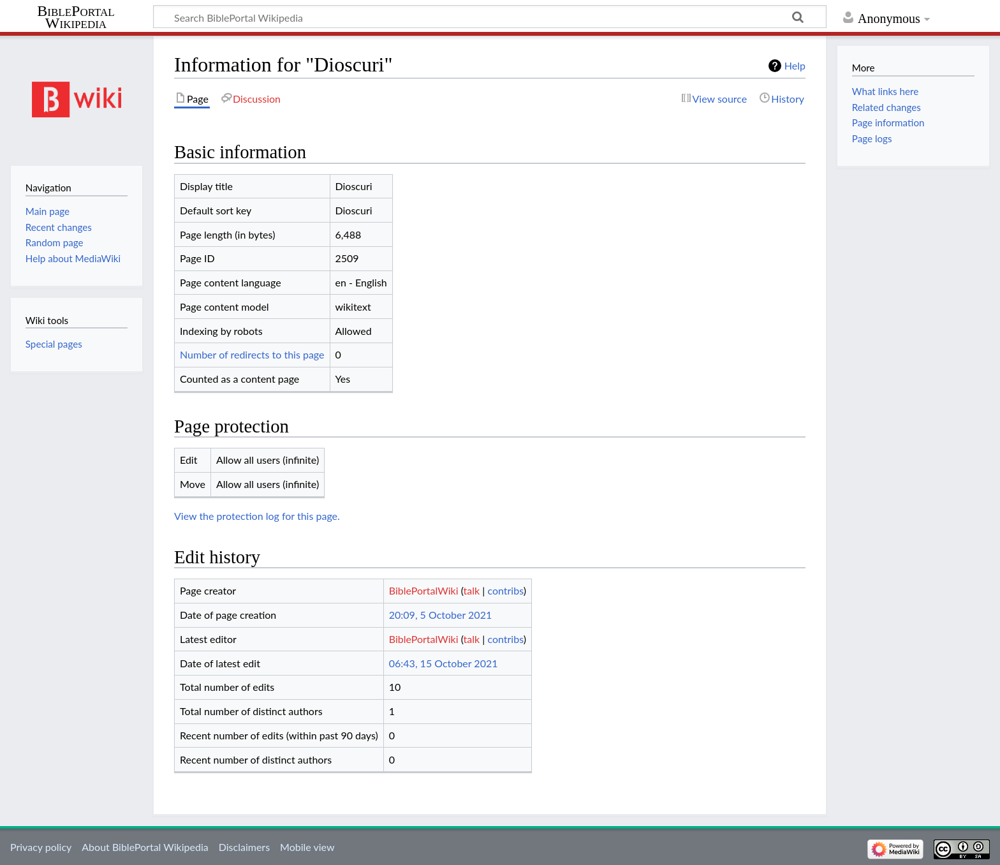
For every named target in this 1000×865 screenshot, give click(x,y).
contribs (505, 590)
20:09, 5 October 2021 (440, 615)
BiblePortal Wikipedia (75, 17)
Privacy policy (40, 847)
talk (472, 590)
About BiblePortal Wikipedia (145, 847)
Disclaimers (244, 847)
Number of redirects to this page (252, 354)
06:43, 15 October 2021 (443, 663)
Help (794, 65)
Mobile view (307, 847)
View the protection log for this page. (257, 516)
